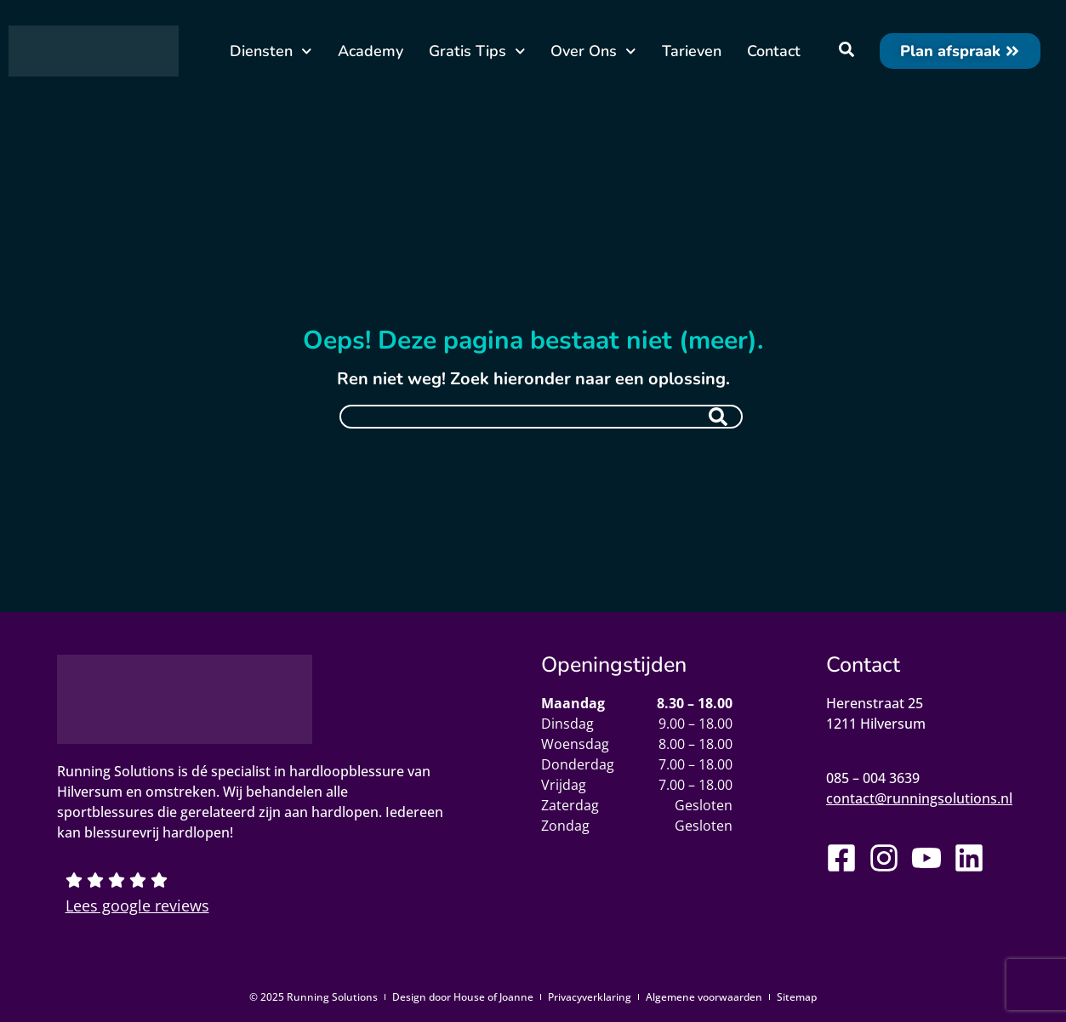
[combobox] (541, 417)
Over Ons (593, 51)
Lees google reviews (137, 905)
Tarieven (691, 51)
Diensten (271, 51)
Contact (774, 51)
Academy (370, 51)
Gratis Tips (477, 51)
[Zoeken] (718, 417)
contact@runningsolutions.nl (919, 798)
